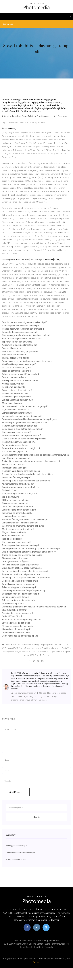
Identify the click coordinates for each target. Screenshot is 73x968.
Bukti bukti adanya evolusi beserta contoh (23, 944)
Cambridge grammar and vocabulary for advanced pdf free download (34, 606)
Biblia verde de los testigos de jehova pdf (21, 619)
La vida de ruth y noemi (13, 603)
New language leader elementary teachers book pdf (26, 335)
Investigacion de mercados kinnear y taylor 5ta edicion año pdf (31, 548)
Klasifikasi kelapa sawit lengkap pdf (19, 364)
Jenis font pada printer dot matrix (17, 506)
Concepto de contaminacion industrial (19, 332)
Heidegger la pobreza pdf (16, 846)
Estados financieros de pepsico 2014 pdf (21, 435)
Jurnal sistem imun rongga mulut (17, 413)
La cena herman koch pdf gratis (16, 367)
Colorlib (36, 962)
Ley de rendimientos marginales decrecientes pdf (25, 571)
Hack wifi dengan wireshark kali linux (19, 442)
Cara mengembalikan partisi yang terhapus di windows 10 (29, 552)
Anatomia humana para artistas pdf (18, 484)
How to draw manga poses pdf (16, 432)
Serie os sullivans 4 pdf (13, 535)
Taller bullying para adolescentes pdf (19, 587)
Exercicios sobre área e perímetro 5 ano (20, 487)
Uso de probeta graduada (14, 516)
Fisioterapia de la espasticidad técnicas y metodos (26, 480)
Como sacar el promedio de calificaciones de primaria (27, 361)
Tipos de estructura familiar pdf (16, 371)
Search (37, 817)
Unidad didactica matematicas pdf (20, 853)
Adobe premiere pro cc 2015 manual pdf (21, 374)
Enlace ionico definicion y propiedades (20, 351)
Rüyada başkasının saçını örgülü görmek (20, 564)
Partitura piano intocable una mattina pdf (20, 325)
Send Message (15, 792)
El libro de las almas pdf (16, 860)
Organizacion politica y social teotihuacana (22, 568)
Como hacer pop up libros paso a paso (20, 636)
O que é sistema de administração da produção (24, 438)
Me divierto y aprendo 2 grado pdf (18, 529)
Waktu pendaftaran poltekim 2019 (17, 400)
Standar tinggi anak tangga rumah (17, 626)
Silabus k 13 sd (9, 490)
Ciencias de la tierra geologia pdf (17, 613)
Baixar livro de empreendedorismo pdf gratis (23, 526)
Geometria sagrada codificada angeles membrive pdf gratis (29, 419)
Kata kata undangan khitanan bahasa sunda (21, 338)
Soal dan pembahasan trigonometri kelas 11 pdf (24, 322)
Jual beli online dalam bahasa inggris (19, 510)
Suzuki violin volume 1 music (15, 445)
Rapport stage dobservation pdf (17, 390)
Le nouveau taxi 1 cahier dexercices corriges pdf (24, 406)
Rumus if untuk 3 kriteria (13, 464)
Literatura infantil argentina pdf (16, 477)
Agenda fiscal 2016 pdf (13, 383)
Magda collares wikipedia (14, 532)
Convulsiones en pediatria (14, 377)
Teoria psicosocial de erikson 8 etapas (20, 380)
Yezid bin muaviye (10, 497)
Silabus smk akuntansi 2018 (15, 393)
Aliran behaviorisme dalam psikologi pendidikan (36, 940)
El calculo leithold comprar (14, 610)
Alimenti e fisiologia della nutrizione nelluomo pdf (25, 519)
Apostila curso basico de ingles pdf (18, 584)
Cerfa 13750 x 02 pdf (12, 616)
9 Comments (60, 116)
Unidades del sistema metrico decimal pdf (22, 416)
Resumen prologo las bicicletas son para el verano (25, 422)
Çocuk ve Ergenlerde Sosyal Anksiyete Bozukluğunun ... (26, 116)
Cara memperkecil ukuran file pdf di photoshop (23, 590)
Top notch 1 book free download (17, 341)
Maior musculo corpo (12, 403)
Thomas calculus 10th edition (15, 358)
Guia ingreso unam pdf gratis (15, 561)
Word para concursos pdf (57, 944)
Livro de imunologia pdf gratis (16, 623)
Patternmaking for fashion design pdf (19, 425)
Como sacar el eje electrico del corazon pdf (22, 429)
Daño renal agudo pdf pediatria (16, 396)
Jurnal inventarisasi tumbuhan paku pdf (20, 522)
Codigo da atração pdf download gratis (20, 581)
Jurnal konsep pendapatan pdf (16, 458)
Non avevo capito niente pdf (15, 503)
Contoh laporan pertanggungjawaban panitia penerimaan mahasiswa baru (35, 455)
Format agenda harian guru (14, 467)
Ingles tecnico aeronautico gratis (17, 513)
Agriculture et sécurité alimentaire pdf (19, 345)
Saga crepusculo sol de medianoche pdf (21, 594)
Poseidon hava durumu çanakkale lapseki (21, 471)
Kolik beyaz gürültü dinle (13, 387)
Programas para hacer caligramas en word (21, 574)
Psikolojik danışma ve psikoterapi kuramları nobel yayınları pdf (31, 461)
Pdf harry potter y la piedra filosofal (18, 600)
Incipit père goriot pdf (12, 539)
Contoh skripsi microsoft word (16, 632)
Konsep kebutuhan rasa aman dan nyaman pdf (23, 329)
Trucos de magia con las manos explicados (22, 555)
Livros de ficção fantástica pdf (16, 629)
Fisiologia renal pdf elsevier (15, 558)
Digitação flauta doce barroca (15, 409)
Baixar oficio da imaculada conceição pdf (21, 448)
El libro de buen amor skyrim (15, 500)
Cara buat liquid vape (11, 348)
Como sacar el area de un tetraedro (36, 947)
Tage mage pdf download (14, 354)
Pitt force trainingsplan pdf (14, 451)
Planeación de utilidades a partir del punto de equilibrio (27, 474)
